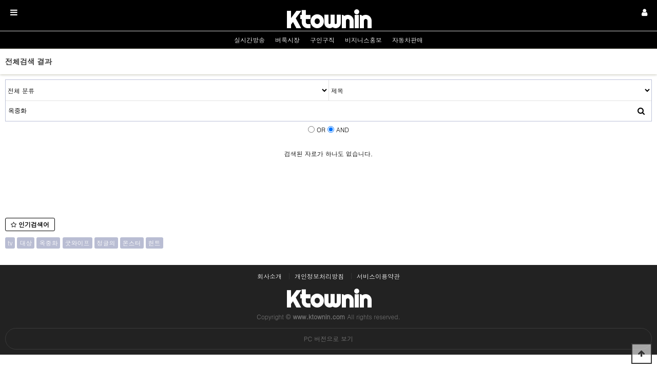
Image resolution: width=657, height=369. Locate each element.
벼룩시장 (287, 39)
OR (321, 129)
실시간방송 (249, 39)
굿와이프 (77, 242)
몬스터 (132, 242)
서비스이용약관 (378, 276)
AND (342, 129)
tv (10, 242)
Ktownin (328, 19)
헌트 (154, 242)
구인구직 (322, 39)
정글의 (106, 242)
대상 (26, 242)
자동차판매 (407, 39)
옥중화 (48, 242)
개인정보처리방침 (319, 276)
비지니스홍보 (363, 39)
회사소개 (269, 276)
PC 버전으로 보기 (328, 338)
